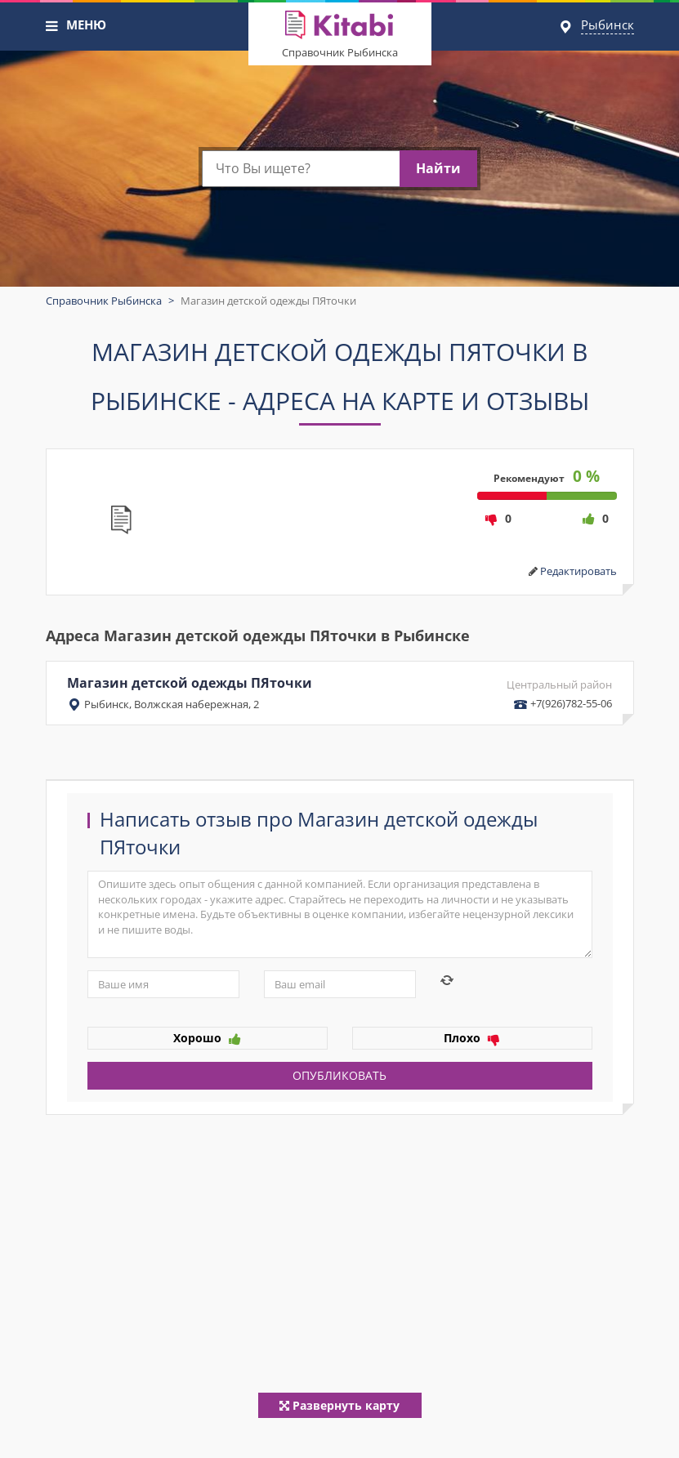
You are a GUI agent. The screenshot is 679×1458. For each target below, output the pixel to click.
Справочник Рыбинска (340, 52)
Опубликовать (339, 1075)
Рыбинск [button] (607, 24)
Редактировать (578, 571)
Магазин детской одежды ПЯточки (340, 693)
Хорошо (207, 1038)
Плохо (472, 1038)
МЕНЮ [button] (86, 24)
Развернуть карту (339, 1405)
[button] (52, 26)
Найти (438, 168)
